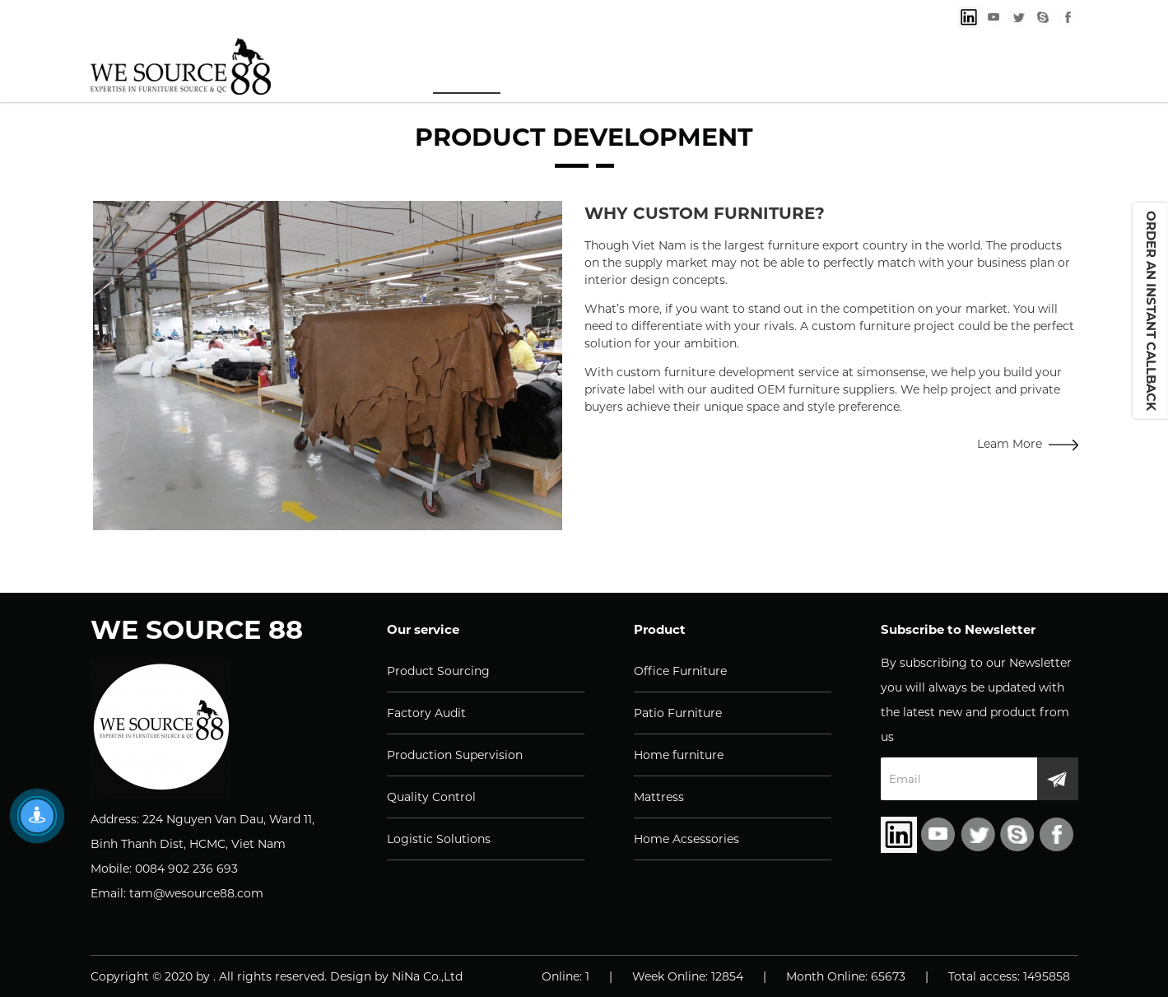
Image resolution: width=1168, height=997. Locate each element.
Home (358, 68)
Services (466, 68)
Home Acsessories (686, 839)
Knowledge (731, 68)
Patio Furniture (678, 713)
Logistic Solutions (439, 839)
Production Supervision (455, 755)
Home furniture (679, 755)
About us (866, 68)
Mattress (659, 797)
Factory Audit (426, 713)
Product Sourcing (438, 671)
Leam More (1027, 443)
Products (592, 68)
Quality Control (431, 797)
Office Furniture (680, 671)
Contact (987, 68)
